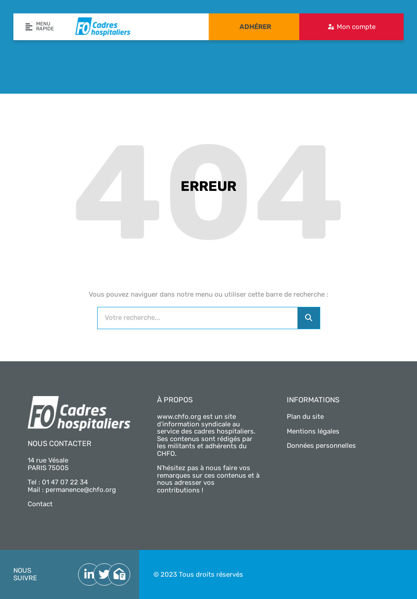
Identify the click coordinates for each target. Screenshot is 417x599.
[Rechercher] (308, 318)
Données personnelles (321, 446)
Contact (40, 504)
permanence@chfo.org (80, 490)
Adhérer (255, 27)
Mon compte (356, 27)
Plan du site (305, 417)
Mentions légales (313, 431)
